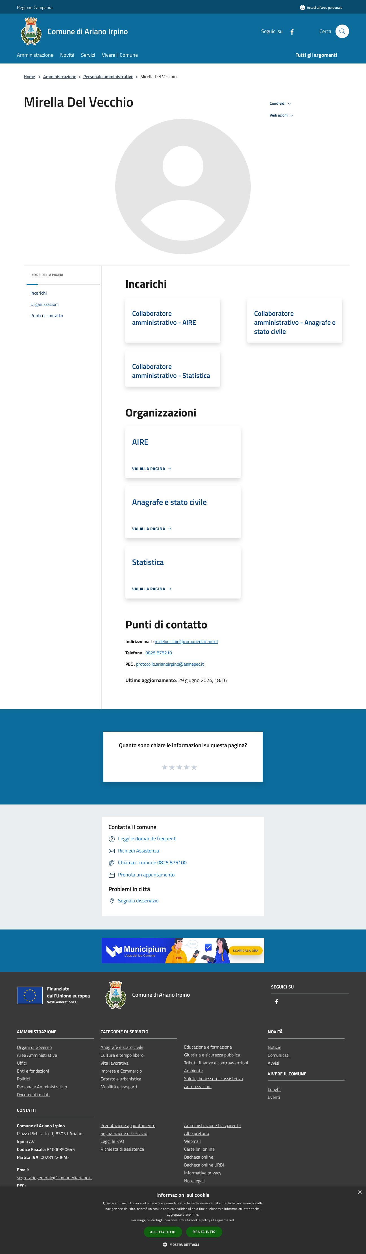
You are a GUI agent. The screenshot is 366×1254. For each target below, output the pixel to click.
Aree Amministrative (37, 1055)
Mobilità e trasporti (119, 1086)
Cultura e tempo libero (122, 1055)
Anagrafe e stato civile (122, 1047)
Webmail (192, 1141)
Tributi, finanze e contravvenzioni (216, 1062)
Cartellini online (199, 1149)
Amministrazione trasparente (212, 1125)
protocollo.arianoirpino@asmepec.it (170, 664)
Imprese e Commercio (121, 1070)
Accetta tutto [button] (162, 1232)
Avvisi (273, 1063)
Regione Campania (35, 7)
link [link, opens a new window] (232, 1220)
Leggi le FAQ (112, 1141)
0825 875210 (158, 652)
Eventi (274, 1097)
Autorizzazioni (198, 1086)
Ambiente (193, 1070)
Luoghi (274, 1089)
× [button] (360, 1193)
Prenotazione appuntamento (128, 1125)
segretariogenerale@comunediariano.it (54, 1177)
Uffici (22, 1063)
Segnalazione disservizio (124, 1133)
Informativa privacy (202, 1172)
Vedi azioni (282, 115)
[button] (183, 1244)
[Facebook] (289, 31)
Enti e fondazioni (33, 1070)
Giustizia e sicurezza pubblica (212, 1054)
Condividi (281, 103)
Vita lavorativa (114, 1063)
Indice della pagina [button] (46, 274)
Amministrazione (59, 76)
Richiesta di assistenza (122, 1149)
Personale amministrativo (108, 76)
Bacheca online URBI (204, 1164)
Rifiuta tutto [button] (204, 1231)
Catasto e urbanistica (121, 1078)
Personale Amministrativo (42, 1086)
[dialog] (183, 1220)
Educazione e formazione (208, 1046)
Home (29, 76)
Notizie (274, 1047)
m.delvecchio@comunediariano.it (186, 641)
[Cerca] (342, 31)
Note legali (194, 1180)
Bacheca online (198, 1157)
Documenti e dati (33, 1094)
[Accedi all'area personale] (321, 7)
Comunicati (278, 1055)
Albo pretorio (196, 1133)
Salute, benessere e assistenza (213, 1078)
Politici (23, 1078)
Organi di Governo (34, 1047)
